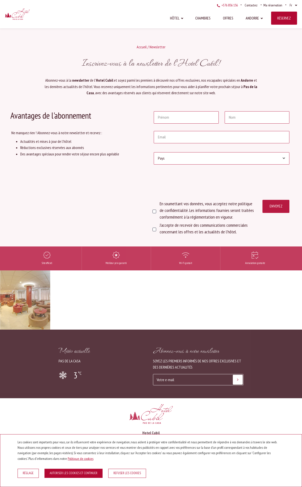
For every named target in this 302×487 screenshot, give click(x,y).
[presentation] (191, 181)
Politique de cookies (80, 458)
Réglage (28, 473)
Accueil (142, 46)
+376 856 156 (227, 5)
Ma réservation (272, 5)
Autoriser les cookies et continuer (73, 473)
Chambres (203, 18)
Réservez (284, 18)
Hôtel (174, 18)
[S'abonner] (238, 380)
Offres (228, 18)
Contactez (251, 5)
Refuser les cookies (127, 473)
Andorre (252, 18)
